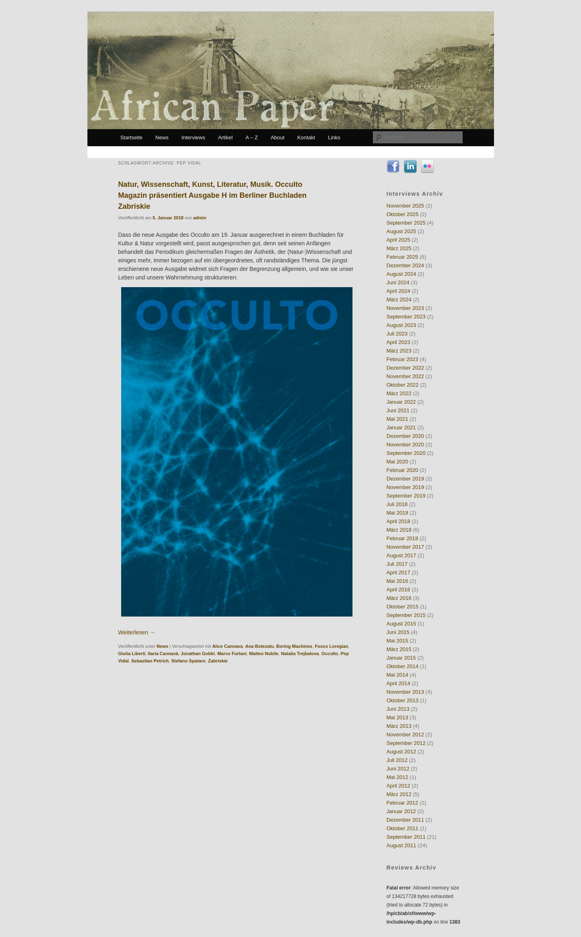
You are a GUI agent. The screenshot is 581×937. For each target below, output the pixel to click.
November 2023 (405, 308)
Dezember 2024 (405, 265)
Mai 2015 (397, 641)
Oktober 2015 (403, 607)
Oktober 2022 (403, 385)
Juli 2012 (397, 760)
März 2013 (399, 726)
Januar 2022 (401, 402)
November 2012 (405, 734)
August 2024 (401, 274)
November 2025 (405, 206)
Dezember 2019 (405, 479)
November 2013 (405, 692)
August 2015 (401, 624)
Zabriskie (218, 660)
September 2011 (406, 837)
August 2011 (401, 845)
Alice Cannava (227, 646)
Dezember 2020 (405, 436)
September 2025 (406, 223)
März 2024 (399, 299)
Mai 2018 (397, 513)
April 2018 (399, 521)
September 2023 (406, 317)
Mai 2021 (397, 419)
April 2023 (399, 342)
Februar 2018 (402, 538)
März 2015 (399, 649)
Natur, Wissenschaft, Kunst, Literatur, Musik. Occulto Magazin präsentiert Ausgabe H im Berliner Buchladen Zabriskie (212, 195)
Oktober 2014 (403, 666)
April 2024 (399, 291)
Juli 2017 (397, 564)
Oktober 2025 (403, 214)
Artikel (225, 137)
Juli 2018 (397, 504)
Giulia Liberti (132, 653)
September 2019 (406, 496)
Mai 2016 (397, 581)
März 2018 (399, 530)
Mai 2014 (397, 675)
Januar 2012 (401, 811)
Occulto (330, 653)
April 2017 (399, 572)
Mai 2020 (397, 462)
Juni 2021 (398, 410)
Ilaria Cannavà (163, 653)
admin (199, 217)
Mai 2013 (397, 717)
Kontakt (306, 137)
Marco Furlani (231, 653)
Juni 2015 (398, 632)
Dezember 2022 (405, 368)
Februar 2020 (402, 470)
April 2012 (399, 786)
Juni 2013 (398, 709)
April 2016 (399, 589)
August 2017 (401, 555)
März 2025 (399, 248)
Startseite (131, 137)
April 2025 (399, 240)
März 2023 (399, 351)
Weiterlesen (137, 632)
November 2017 (405, 547)
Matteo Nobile (264, 653)
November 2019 (405, 487)
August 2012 (401, 752)
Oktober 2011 (403, 828)
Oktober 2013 (403, 700)
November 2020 (405, 444)
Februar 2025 (402, 257)
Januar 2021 (401, 427)
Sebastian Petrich (150, 660)
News (162, 137)
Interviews (193, 137)
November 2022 (405, 376)
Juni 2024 (398, 282)
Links (334, 137)
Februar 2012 (402, 803)
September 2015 (406, 615)
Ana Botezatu (259, 646)
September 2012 (406, 743)
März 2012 (399, 794)
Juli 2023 (397, 334)
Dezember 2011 (405, 820)
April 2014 (399, 683)
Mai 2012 (397, 777)
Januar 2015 (401, 658)
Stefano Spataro (188, 660)
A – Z (252, 137)
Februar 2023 (402, 359)
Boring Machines (294, 646)
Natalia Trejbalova (300, 653)
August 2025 (401, 231)
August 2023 (401, 325)
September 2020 (406, 453)
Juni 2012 (398, 769)
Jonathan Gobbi (198, 653)
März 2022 (399, 393)
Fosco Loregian (331, 646)
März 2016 (399, 598)
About (278, 137)
